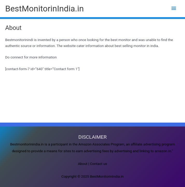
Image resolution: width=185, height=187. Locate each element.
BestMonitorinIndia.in (44, 9)
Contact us (98, 164)
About (82, 164)
